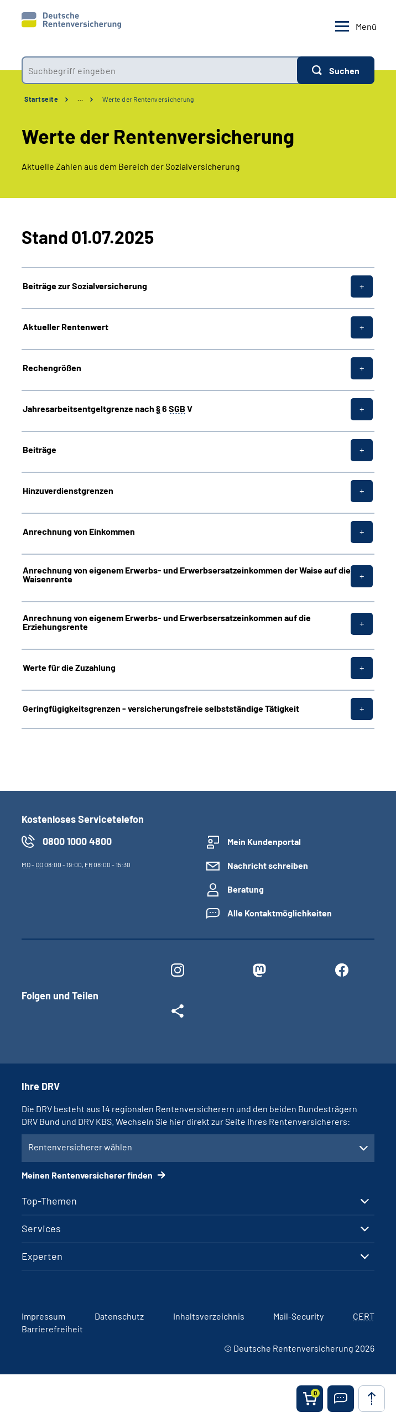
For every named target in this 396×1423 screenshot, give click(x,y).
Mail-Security (298, 1316)
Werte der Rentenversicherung (148, 99)
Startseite (41, 99)
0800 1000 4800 (77, 841)
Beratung (245, 889)
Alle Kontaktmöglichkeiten (279, 913)
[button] (340, 1398)
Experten (42, 1256)
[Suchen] (335, 70)
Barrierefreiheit (52, 1328)
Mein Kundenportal (264, 841)
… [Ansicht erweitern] (80, 99)
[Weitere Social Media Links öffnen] (177, 1013)
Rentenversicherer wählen (80, 1146)
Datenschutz (119, 1316)
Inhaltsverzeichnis (208, 1316)
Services (41, 1228)
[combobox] (159, 70)
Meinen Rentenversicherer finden (88, 1175)
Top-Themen (49, 1201)
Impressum (43, 1316)
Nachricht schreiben (267, 865)
